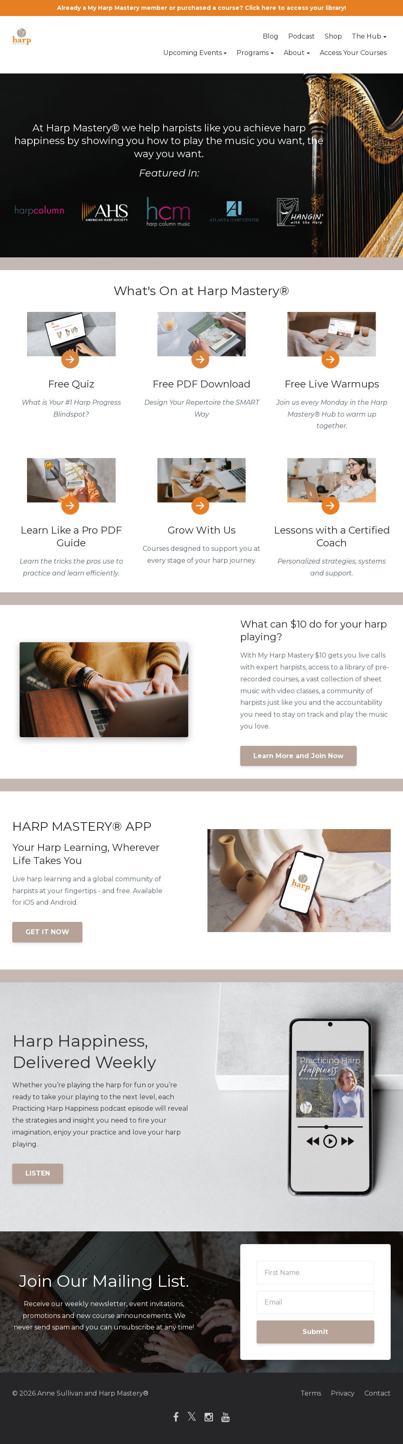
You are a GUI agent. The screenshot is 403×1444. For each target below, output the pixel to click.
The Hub (366, 36)
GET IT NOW (47, 932)
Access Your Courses (353, 53)
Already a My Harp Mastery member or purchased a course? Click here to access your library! (201, 7)
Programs (253, 53)
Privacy (343, 1393)
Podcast (301, 36)
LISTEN (37, 1173)
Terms (311, 1393)
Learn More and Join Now (298, 756)
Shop (333, 36)
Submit (315, 1332)
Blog (270, 36)
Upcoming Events (192, 53)
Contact (377, 1393)
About (294, 53)
